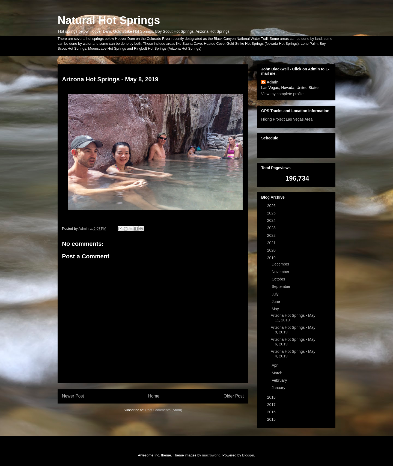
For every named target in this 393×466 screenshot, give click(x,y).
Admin (273, 82)
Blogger (248, 455)
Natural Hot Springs (109, 20)
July (275, 294)
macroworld (211, 455)
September (281, 286)
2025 (272, 213)
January (279, 388)
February (280, 380)
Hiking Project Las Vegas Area (286, 119)
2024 (272, 220)
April (276, 365)
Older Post (234, 396)
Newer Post (73, 396)
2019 (272, 258)
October (279, 279)
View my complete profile (282, 94)
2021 (272, 243)
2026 (272, 206)
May (276, 309)
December (281, 264)
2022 (272, 235)
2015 (272, 419)
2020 (272, 250)
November (281, 272)
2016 (272, 412)
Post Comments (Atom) (163, 410)
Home (154, 396)
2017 (272, 404)
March (277, 373)
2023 (272, 228)
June (276, 301)
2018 (272, 397)
